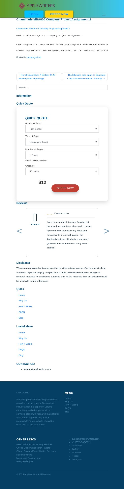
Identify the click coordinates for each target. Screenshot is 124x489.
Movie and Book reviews (28, 458)
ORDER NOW (59, 14)
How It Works (25, 306)
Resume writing (24, 455)
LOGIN (34, 14)
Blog (21, 318)
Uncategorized (34, 57)
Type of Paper (32, 136)
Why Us (23, 300)
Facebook (77, 445)
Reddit (75, 456)
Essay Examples (24, 461)
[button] (18, 231)
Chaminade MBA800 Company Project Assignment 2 (43, 28)
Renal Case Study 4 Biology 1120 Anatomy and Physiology (37, 77)
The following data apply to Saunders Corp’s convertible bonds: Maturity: (86, 77)
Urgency (29, 166)
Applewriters (30, 474)
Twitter (75, 449)
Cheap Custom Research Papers (33, 448)
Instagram (77, 459)
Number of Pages (34, 149)
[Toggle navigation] (104, 14)
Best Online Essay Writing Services (34, 444)
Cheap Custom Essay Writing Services (36, 451)
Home (22, 295)
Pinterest (76, 452)
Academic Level (33, 123)
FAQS (22, 312)
